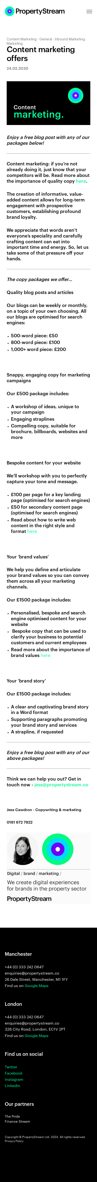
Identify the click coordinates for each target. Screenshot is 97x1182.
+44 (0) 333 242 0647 (24, 1017)
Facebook (13, 1073)
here (81, 181)
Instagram (14, 1080)
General (45, 39)
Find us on (26, 986)
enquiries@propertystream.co (32, 1023)
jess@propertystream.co (61, 784)
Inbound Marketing (70, 39)
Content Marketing (22, 39)
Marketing (15, 43)
